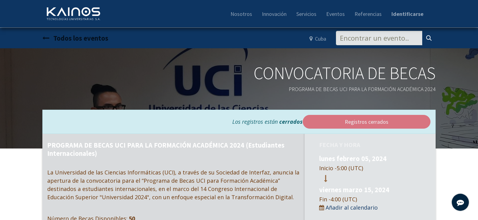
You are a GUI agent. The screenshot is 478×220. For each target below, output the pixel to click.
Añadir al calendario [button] (352, 207)
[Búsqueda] (429, 38)
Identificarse (407, 13)
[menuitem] (241, 13)
